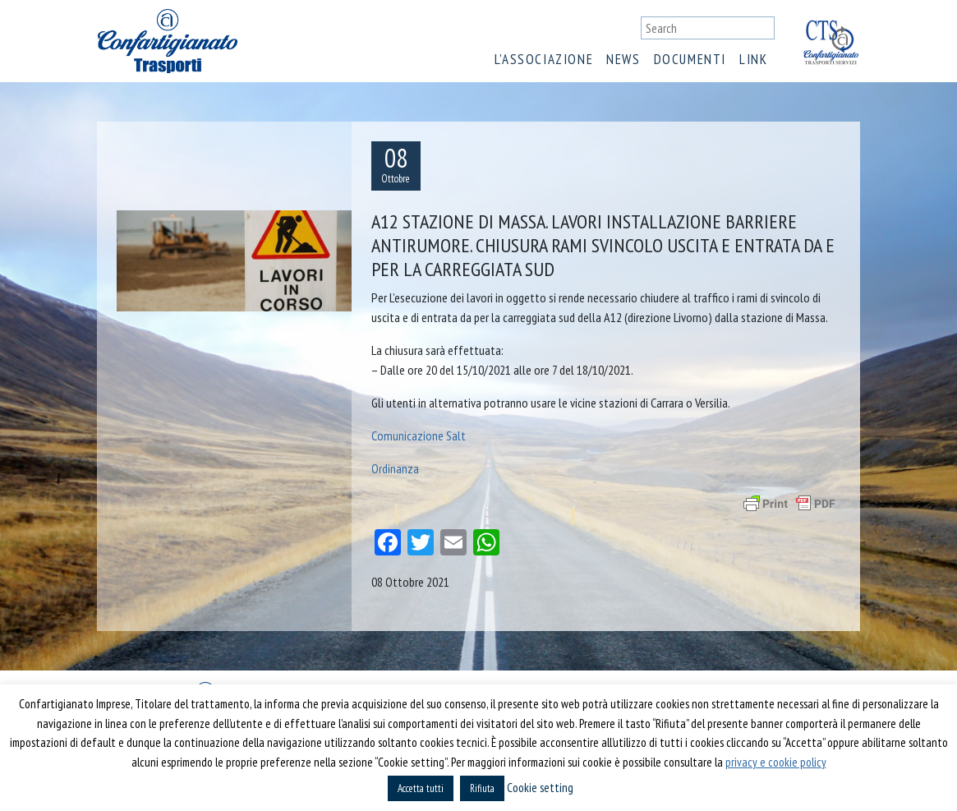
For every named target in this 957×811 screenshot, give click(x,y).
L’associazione (544, 59)
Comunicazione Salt (418, 435)
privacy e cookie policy (775, 762)
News (623, 59)
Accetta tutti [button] (421, 788)
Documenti (690, 59)
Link (753, 59)
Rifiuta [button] (482, 788)
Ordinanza (395, 468)
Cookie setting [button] (540, 787)
